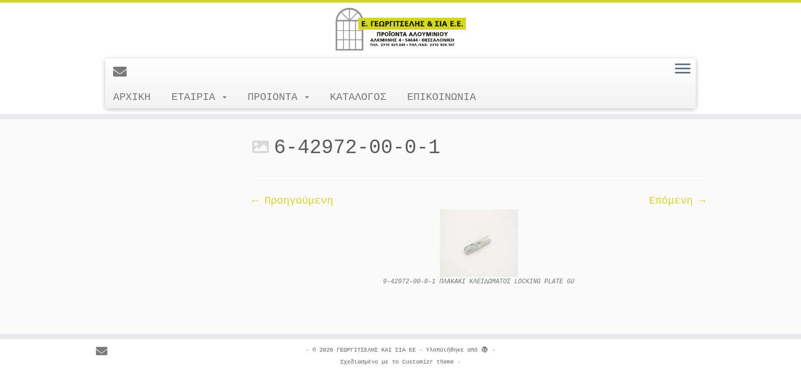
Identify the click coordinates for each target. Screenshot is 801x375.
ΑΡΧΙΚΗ (132, 97)
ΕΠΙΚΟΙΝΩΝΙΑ (441, 97)
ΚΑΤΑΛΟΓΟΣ (358, 97)
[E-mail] (123, 73)
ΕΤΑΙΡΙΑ (199, 97)
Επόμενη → (677, 201)
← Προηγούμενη (293, 201)
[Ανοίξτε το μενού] (683, 69)
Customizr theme (428, 362)
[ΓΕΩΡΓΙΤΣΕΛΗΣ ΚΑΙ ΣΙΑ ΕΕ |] (400, 29)
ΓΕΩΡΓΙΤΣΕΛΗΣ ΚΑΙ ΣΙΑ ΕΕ (376, 350)
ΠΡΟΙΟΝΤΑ (278, 97)
